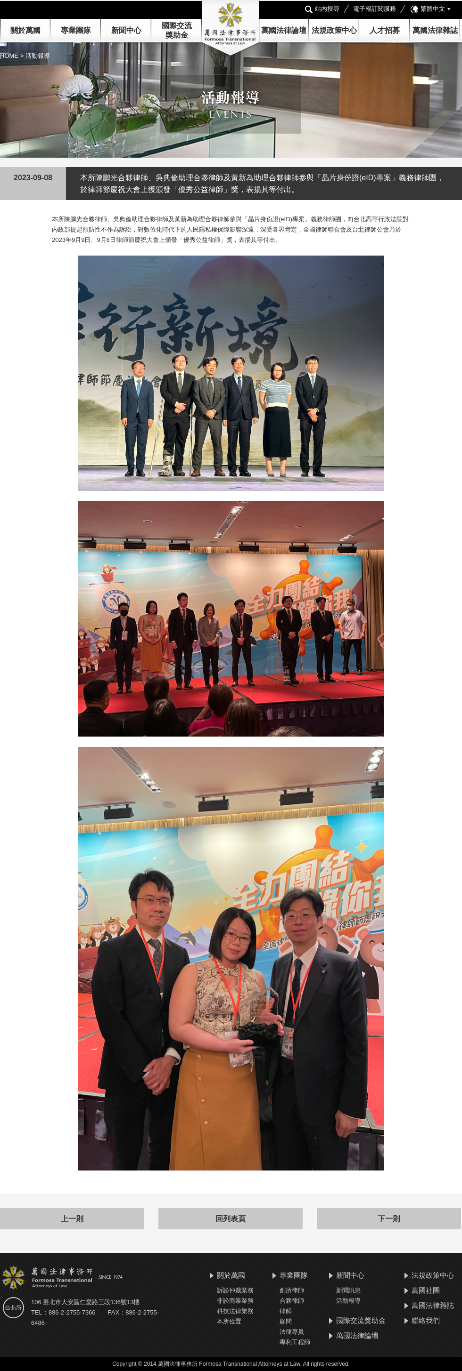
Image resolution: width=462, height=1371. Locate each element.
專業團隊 (76, 30)
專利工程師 (295, 1342)
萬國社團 (426, 1290)
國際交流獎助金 (361, 1320)
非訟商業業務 (235, 1300)
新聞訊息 (348, 1290)
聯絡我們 (426, 1320)
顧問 (286, 1321)
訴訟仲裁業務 (235, 1290)
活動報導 (348, 1300)
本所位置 (229, 1321)
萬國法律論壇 (283, 30)
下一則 (389, 1219)
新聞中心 (350, 1275)
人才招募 (385, 30)
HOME (10, 55)
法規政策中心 (334, 30)
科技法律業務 (235, 1311)
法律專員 (292, 1331)
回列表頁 (230, 1219)
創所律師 (292, 1290)
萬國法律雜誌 (435, 30)
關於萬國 (25, 30)
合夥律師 (292, 1300)
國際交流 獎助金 (177, 30)
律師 (286, 1311)
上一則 (72, 1219)
